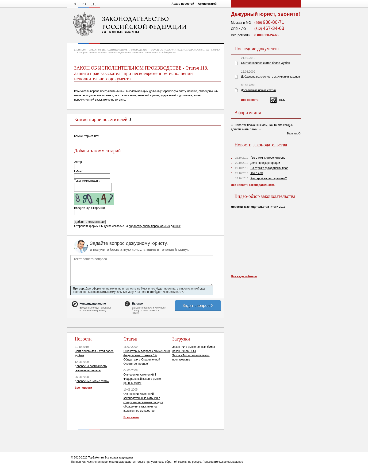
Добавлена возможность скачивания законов (270, 76)
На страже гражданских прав (269, 168)
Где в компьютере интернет (268, 157)
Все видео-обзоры (244, 276)
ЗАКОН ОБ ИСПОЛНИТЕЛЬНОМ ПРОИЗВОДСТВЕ (118, 49)
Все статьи (131, 417)
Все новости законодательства (253, 185)
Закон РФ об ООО (184, 351)
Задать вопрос (197, 305)
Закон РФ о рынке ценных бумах (193, 347)
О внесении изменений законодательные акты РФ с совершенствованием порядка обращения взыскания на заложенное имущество (143, 402)
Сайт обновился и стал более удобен (265, 63)
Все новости (83, 387)
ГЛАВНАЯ (80, 49)
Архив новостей (183, 3)
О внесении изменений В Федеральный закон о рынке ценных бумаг (142, 379)
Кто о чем (256, 173)
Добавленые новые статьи (92, 381)
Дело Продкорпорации (265, 162)
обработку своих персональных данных (154, 226)
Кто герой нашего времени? (268, 178)
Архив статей (207, 3)
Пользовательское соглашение (223, 461)
